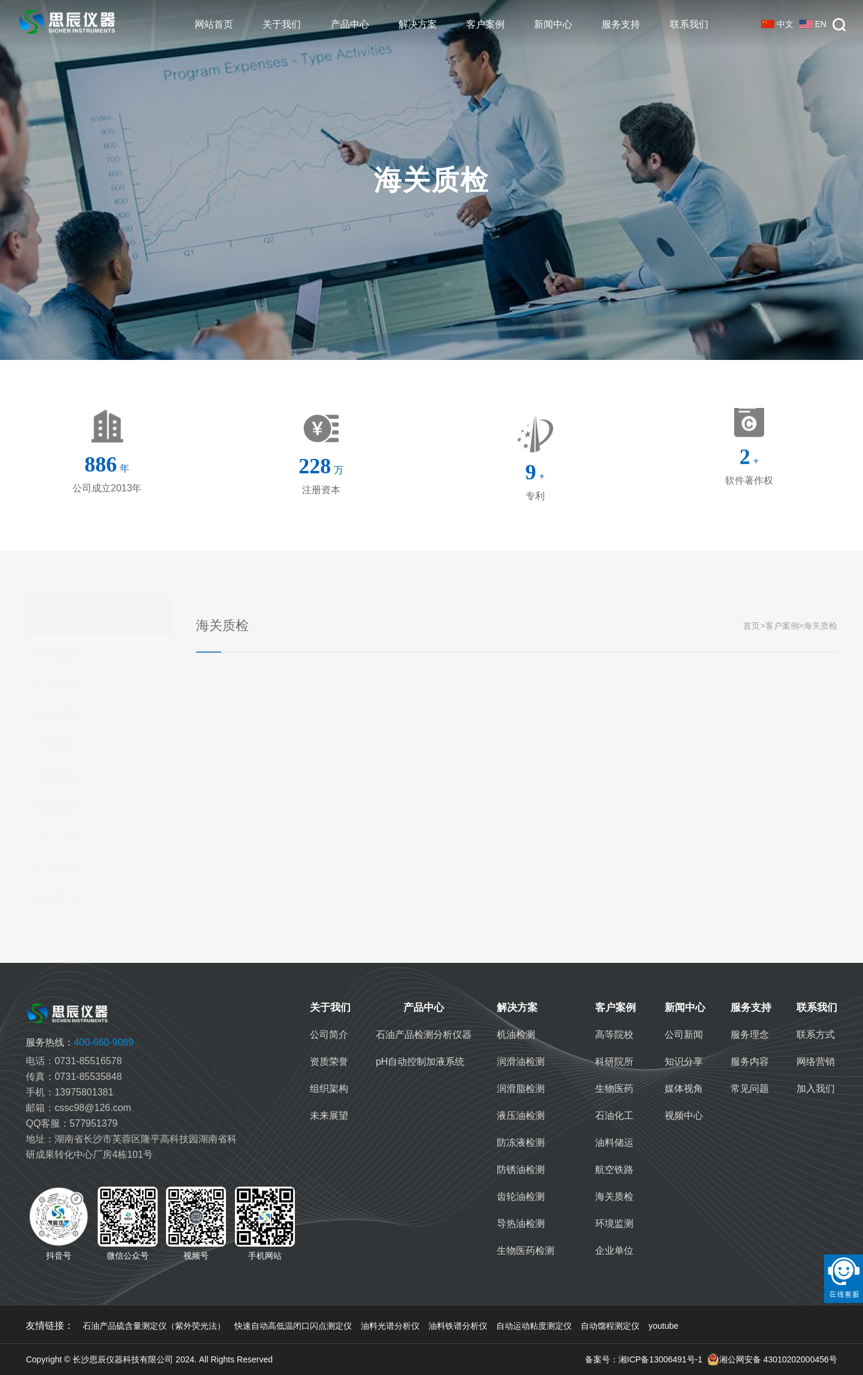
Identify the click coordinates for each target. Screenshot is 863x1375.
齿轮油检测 (521, 1196)
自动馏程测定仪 (610, 1326)
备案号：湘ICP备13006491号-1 (643, 1359)
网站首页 (214, 24)
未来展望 (329, 1115)
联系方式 (815, 1034)
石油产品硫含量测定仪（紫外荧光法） (154, 1326)
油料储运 (56, 776)
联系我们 (689, 24)
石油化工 (56, 745)
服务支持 (621, 24)
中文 (777, 24)
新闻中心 (553, 24)
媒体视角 (684, 1088)
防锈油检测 (521, 1169)
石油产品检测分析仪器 (424, 1034)
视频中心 (684, 1115)
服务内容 (750, 1061)
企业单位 (56, 898)
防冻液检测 (521, 1142)
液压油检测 (521, 1115)
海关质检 (56, 837)
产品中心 (350, 24)
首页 (751, 626)
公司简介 (329, 1034)
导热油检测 (521, 1223)
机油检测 (516, 1034)
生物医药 (56, 715)
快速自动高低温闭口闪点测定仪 (293, 1326)
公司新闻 (684, 1034)
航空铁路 (56, 806)
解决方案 (418, 24)
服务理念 (750, 1034)
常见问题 (750, 1088)
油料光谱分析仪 (390, 1326)
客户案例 (485, 24)
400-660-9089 (80, 1042)
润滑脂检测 (521, 1088)
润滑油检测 (521, 1061)
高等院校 (56, 654)
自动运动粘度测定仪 (534, 1326)
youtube (663, 1326)
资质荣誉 (329, 1061)
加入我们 (815, 1088)
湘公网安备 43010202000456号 (772, 1359)
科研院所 (56, 684)
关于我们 (281, 24)
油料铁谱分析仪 (458, 1326)
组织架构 (329, 1088)
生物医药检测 (525, 1250)
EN (812, 24)
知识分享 (684, 1061)
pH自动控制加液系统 (420, 1061)
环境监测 (56, 868)
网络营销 (815, 1061)
